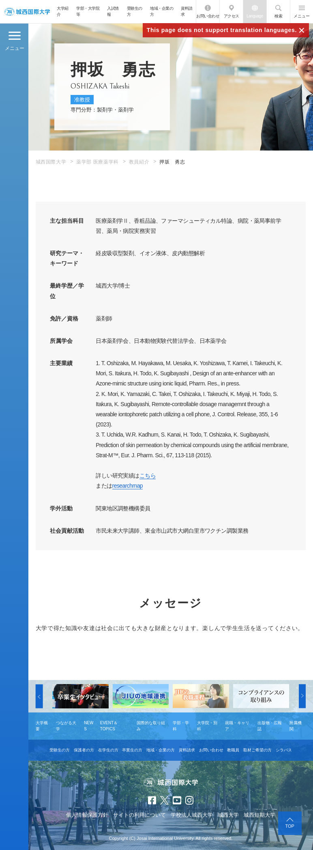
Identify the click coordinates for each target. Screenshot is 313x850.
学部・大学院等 (87, 11)
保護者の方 (84, 750)
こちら (147, 475)
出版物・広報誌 (269, 726)
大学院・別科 (207, 726)
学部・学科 (181, 726)
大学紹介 (63, 11)
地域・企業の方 (161, 11)
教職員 (233, 750)
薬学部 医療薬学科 (97, 162)
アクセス (231, 16)
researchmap (127, 485)
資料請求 (187, 11)
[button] (39, 696)
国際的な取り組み (151, 726)
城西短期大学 (259, 815)
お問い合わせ (207, 16)
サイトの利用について (139, 815)
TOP (289, 826)
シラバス (284, 750)
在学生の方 (108, 750)
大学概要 (42, 726)
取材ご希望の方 (257, 750)
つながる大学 (66, 726)
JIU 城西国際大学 (27, 11)
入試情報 (113, 11)
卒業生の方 (132, 750)
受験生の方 (134, 11)
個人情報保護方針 (87, 815)
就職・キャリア (237, 726)
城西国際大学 (51, 162)
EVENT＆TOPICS (109, 726)
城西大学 (228, 815)
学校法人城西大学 (192, 815)
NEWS (88, 726)
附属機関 (295, 726)
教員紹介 (139, 162)
